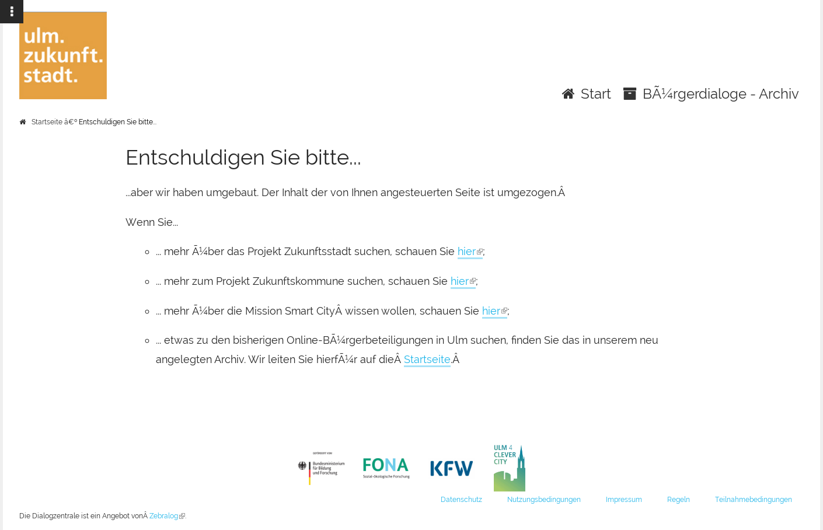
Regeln (678, 500)
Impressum (624, 500)
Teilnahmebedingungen (753, 500)
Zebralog (167, 516)
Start (596, 94)
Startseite (47, 122)
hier (470, 252)
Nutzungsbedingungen (544, 500)
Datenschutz (461, 500)
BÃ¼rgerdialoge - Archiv (721, 94)
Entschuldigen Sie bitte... (117, 122)
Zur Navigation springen (0, 11)
